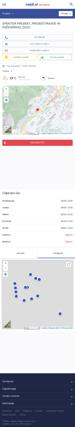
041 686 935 (39, 37)
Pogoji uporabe (9, 415)
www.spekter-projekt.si (39, 44)
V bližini (5, 71)
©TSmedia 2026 (65, 133)
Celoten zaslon (68, 88)
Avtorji (23, 415)
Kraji (17, 411)
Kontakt (39, 411)
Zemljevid (56, 253)
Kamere (51, 78)
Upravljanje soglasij (55, 411)
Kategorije (27, 411)
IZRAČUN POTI (37, 142)
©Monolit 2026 (52, 133)
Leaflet (43, 133)
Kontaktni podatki (21, 57)
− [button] (6, 94)
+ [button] (6, 89)
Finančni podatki (57, 57)
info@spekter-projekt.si (39, 50)
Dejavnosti (7, 411)
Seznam (18, 253)
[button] (6, 100)
